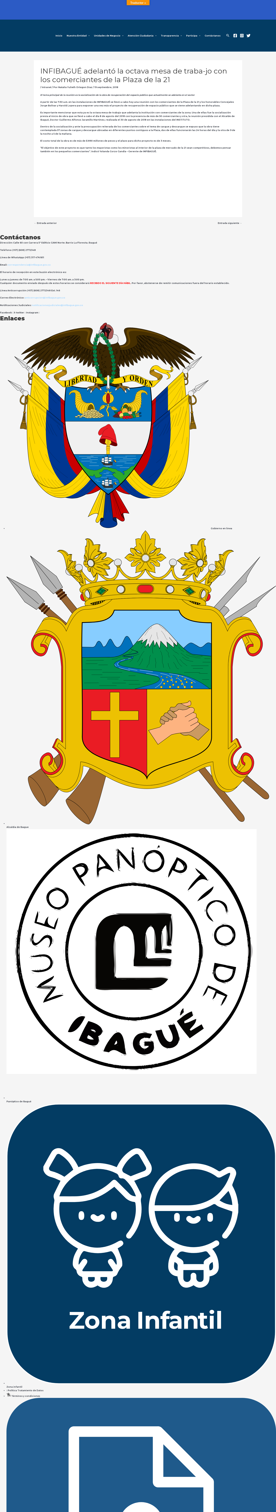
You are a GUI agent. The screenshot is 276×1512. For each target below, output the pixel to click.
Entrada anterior (45, 223)
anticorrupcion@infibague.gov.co (45, 297)
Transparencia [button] (171, 36)
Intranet (47, 87)
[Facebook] (235, 36)
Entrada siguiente (229, 223)
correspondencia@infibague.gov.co (30, 264)
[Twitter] (248, 36)
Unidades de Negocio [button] (108, 36)
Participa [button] (193, 36)
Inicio (59, 35)
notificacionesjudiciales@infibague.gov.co (58, 305)
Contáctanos (212, 35)
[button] (88, 36)
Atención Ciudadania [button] (142, 36)
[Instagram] (242, 36)
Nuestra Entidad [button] (78, 36)
